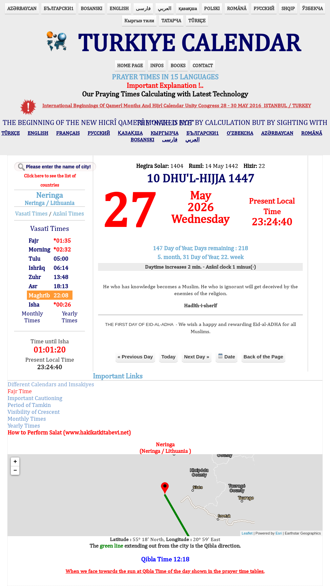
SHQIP (288, 8)
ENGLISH (119, 8)
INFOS (156, 65)
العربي (164, 8)
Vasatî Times (31, 213)
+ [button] (15, 462)
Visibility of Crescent (34, 411)
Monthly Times (32, 317)
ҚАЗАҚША (130, 133)
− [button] (15, 471)
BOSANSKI (91, 8)
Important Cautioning (35, 397)
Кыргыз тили (139, 20)
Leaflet (247, 533)
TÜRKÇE (197, 20)
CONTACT (203, 65)
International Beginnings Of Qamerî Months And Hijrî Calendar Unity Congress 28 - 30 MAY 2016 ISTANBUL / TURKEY (176, 105)
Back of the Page (263, 356)
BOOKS (178, 65)
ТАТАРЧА (171, 20)
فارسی (143, 8)
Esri (279, 533)
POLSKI (212, 8)
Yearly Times (69, 317)
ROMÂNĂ (236, 8)
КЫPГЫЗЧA (164, 133)
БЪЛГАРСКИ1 (58, 8)
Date (226, 356)
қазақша (187, 8)
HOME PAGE (130, 65)
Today (168, 356)
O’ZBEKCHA (240, 133)
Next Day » (196, 356)
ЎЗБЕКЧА (312, 8)
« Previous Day (135, 356)
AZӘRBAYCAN (21, 8)
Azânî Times (68, 213)
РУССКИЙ (264, 8)
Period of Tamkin (29, 404)
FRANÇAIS (68, 133)
